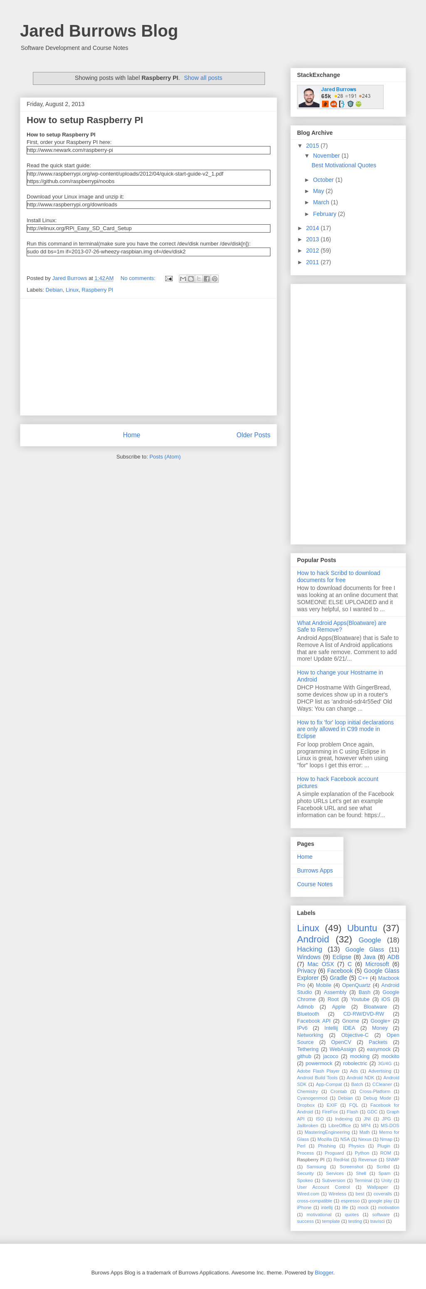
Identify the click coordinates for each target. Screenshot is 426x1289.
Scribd (383, 1166)
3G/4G (385, 1063)
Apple (338, 1007)
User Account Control (323, 1187)
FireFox (330, 1111)
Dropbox (306, 1105)
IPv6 (302, 1028)
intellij (327, 1207)
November (327, 155)
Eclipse (341, 957)
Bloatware (375, 1007)
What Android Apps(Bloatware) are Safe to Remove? (341, 626)
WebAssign (342, 1049)
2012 (313, 250)
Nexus (365, 1139)
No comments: (139, 278)
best (360, 1193)
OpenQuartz (356, 985)
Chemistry (307, 1091)
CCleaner (382, 1084)
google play (380, 1200)
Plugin (383, 1145)
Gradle (338, 977)
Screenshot (351, 1166)
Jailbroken (307, 1125)
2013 (313, 239)
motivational (319, 1214)
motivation (388, 1207)
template (331, 1221)
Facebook (339, 970)
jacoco (330, 1056)
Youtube (360, 999)
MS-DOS (390, 1125)
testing (355, 1221)
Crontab (338, 1091)
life (345, 1207)
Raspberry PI (97, 290)
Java (369, 957)
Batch (357, 1084)
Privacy (306, 970)
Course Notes (315, 884)
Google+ (381, 1021)
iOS (385, 999)
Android (313, 939)
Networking (310, 1035)
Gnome (350, 1021)
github (304, 1056)
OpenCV (341, 1042)
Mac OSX (320, 964)
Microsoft (377, 964)
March (322, 202)
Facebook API (314, 1021)
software (381, 1214)
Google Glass (364, 949)
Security (305, 1173)
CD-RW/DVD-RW (363, 1014)
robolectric (355, 1063)
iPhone (304, 1207)
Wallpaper (377, 1187)
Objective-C (355, 1035)
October (324, 179)
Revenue (367, 1159)
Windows (309, 957)
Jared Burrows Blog (99, 31)
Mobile (323, 985)
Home (131, 435)
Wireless (338, 1193)
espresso (350, 1200)
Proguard (334, 1152)
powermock (319, 1063)
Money (380, 1028)
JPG (386, 1118)
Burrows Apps (315, 870)
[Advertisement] (148, 357)
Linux (72, 290)
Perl (301, 1145)
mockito (390, 1056)
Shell (361, 1173)
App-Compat (329, 1084)
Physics (357, 1145)
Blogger (324, 1272)
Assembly (335, 992)
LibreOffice (339, 1125)
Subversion (333, 1180)
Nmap (386, 1139)
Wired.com (308, 1193)
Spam (384, 1173)
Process (305, 1152)
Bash (365, 992)
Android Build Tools (317, 1077)
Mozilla (324, 1139)
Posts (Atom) (165, 457)
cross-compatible (314, 1200)
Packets (378, 1042)
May (319, 191)
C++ (363, 978)
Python (362, 1152)
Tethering (308, 1049)
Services (335, 1173)
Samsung (316, 1166)
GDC (372, 1111)
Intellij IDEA (339, 1028)
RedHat (341, 1159)
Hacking (309, 949)
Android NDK (360, 1077)
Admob (305, 1007)
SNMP (392, 1159)
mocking (359, 1056)
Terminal (363, 1180)
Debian (54, 290)
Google (370, 940)
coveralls (383, 1193)
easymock (379, 1049)
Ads (354, 1070)
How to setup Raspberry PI (85, 120)
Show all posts (203, 77)
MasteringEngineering (327, 1132)
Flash (352, 1111)
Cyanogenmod (312, 1098)
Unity (386, 1180)
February (325, 214)
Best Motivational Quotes (344, 165)
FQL (353, 1105)
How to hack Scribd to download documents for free (338, 576)
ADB (393, 957)
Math (364, 1132)
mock (363, 1207)
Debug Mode (377, 1098)
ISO (320, 1118)
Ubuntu (362, 928)
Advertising (379, 1070)
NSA (345, 1139)
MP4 (366, 1125)
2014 (313, 228)
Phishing (327, 1145)
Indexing (343, 1118)
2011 (313, 262)
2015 (313, 145)
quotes (352, 1214)
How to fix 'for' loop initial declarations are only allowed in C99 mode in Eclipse (345, 729)
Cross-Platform (375, 1091)
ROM (385, 1152)
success (305, 1221)
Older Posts (253, 435)
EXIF (332, 1105)
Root (333, 999)
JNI (367, 1118)
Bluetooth (308, 1014)
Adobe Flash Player (318, 1070)
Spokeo (305, 1180)
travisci (377, 1221)
